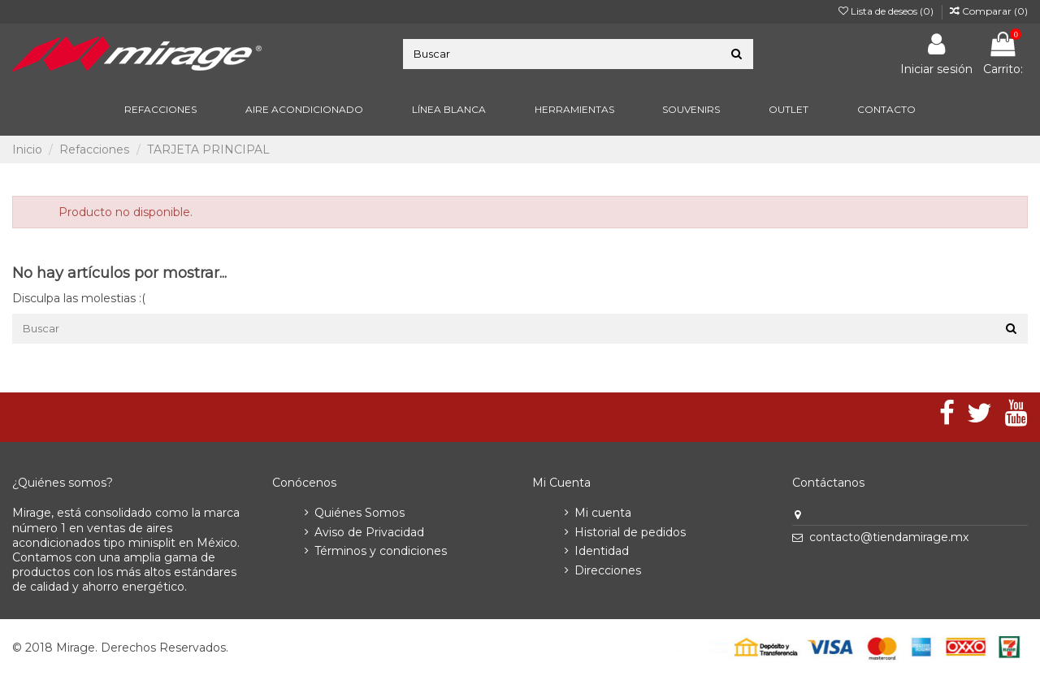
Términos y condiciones (380, 551)
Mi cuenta (602, 512)
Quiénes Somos (359, 512)
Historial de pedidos (630, 532)
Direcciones (607, 570)
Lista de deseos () (887, 11)
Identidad (601, 551)
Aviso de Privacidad (369, 532)
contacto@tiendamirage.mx (888, 537)
